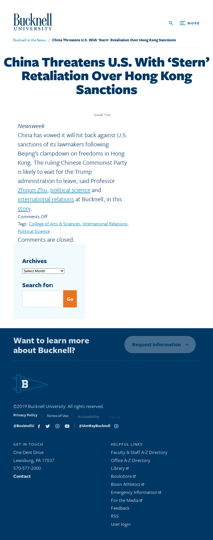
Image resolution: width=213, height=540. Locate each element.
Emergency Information (136, 493)
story (24, 208)
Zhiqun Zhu (32, 189)
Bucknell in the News (29, 40)
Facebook (116, 114)
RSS (115, 517)
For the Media (126, 501)
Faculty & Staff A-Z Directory (139, 453)
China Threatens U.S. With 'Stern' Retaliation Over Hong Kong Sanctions (114, 40)
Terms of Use (58, 418)
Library (120, 469)
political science (70, 189)
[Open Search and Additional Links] (184, 23)
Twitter (126, 114)
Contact (22, 477)
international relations (46, 199)
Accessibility (88, 418)
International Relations (105, 223)
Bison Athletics (127, 485)
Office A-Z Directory (130, 461)
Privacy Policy (25, 418)
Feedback (120, 509)
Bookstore (123, 477)
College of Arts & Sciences (54, 223)
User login (121, 525)
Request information (155, 344)
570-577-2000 (27, 469)
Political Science (34, 231)
